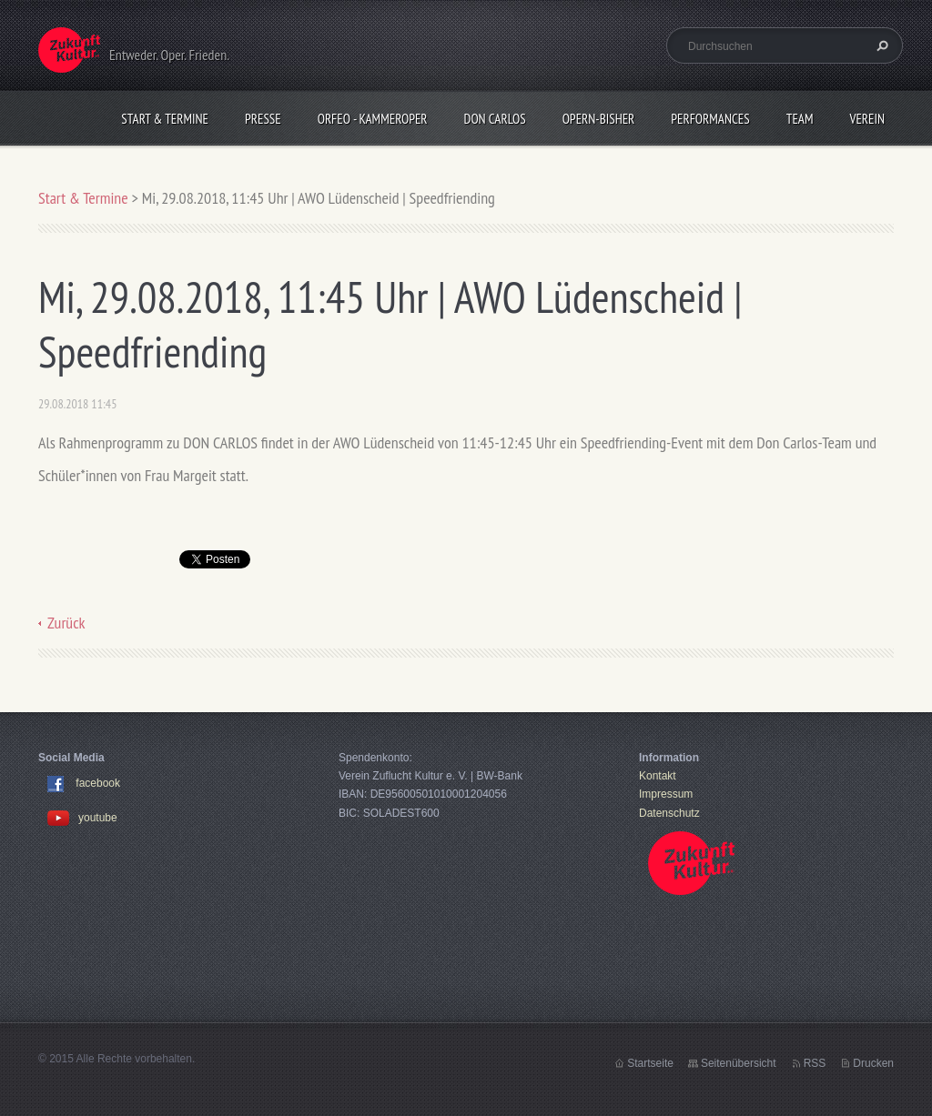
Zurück (66, 622)
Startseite (650, 1063)
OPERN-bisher (598, 118)
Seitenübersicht (738, 1063)
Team (800, 118)
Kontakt (657, 775)
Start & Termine (164, 118)
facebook (98, 783)
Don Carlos (495, 118)
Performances (710, 118)
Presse (263, 118)
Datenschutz (669, 813)
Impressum (666, 794)
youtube (82, 817)
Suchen (880, 45)
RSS (815, 1063)
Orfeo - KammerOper (373, 118)
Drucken (873, 1063)
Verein (867, 118)
